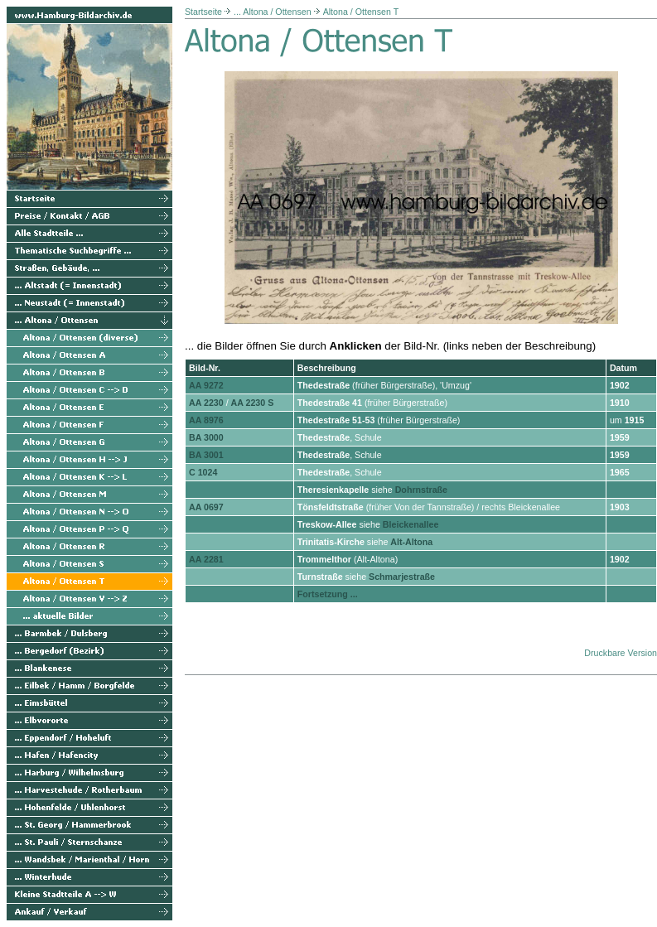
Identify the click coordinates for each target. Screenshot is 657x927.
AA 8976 (206, 420)
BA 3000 (206, 437)
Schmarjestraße (402, 577)
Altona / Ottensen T (361, 12)
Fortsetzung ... (327, 594)
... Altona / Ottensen (273, 12)
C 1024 (203, 472)
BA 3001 (206, 455)
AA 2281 (206, 559)
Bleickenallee (411, 524)
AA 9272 (206, 385)
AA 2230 (206, 403)
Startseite (203, 12)
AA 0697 (206, 507)
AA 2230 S (252, 403)
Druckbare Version (620, 653)
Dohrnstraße (421, 490)
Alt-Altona (411, 542)
